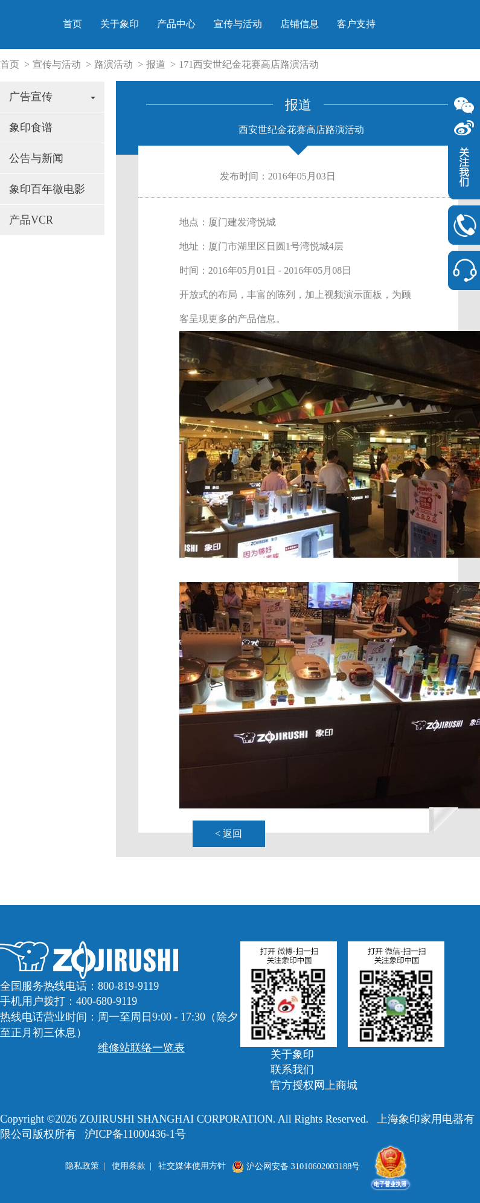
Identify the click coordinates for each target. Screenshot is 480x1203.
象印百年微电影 (47, 189)
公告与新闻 (36, 158)
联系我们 (292, 1069)
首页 (230, 24)
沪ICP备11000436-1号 (135, 1134)
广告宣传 (52, 97)
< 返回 (228, 833)
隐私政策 (82, 1166)
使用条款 (129, 1166)
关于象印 (277, 24)
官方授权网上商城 (313, 1085)
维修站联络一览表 (141, 1048)
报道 (155, 64)
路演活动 (113, 64)
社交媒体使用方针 (192, 1166)
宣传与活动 (395, 24)
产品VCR (31, 220)
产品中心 (334, 24)
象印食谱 (31, 127)
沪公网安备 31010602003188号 (296, 1166)
